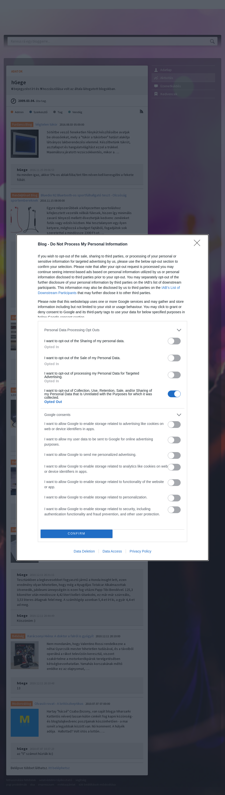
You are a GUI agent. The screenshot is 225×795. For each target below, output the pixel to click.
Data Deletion (84, 551)
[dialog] (112, 397)
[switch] (174, 341)
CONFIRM (76, 534)
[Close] (198, 244)
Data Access (112, 551)
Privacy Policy (140, 551)
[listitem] (112, 330)
